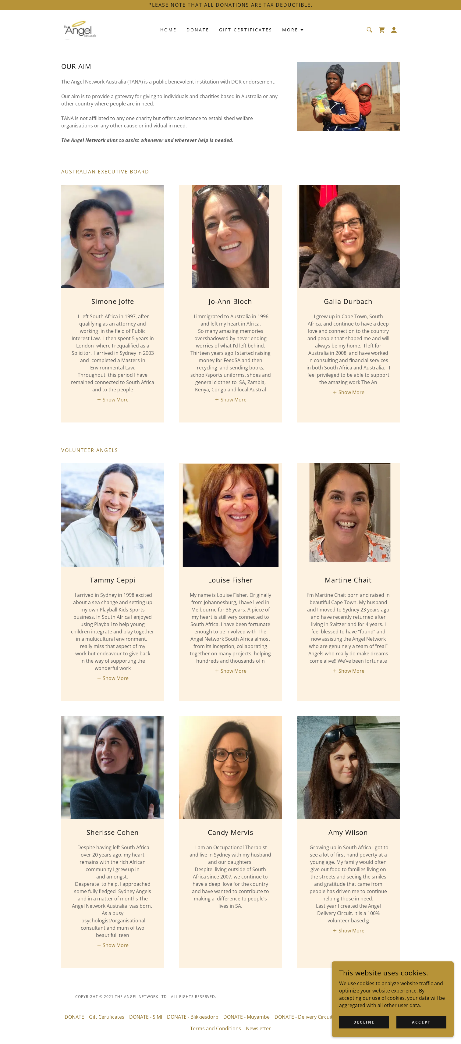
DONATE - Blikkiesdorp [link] (192, 1017)
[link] (80, 29)
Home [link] (168, 30)
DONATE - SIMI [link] (145, 1017)
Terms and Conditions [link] (215, 1028)
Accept (421, 1022)
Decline (364, 1022)
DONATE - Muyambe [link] (246, 1017)
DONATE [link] (197, 30)
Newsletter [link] (258, 1028)
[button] (394, 30)
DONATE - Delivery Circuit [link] (304, 1017)
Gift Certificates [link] (245, 30)
